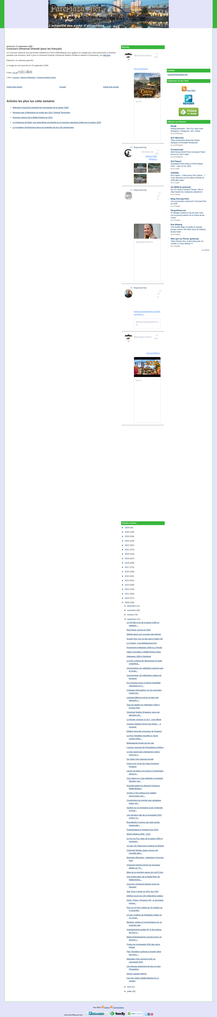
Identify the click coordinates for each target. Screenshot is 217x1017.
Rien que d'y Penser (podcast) (185, 239)
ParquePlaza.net (178, 210)
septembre (132, 619)
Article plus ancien (111, 87)
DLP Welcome (177, 138)
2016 (127, 571)
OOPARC (175, 173)
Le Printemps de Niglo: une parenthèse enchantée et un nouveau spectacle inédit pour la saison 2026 (57, 122)
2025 (127, 532)
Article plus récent (14, 87)
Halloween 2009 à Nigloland (139, 656)
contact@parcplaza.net (178, 74)
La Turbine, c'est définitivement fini (142, 643)
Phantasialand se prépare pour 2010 (142, 830)
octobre (130, 615)
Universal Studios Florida (46, 77)
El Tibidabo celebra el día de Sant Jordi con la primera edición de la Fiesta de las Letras (187, 215)
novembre (131, 610)
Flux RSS (188, 90)
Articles (105, 1007)
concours (16, 77)
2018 (127, 563)
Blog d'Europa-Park (180, 199)
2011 (127, 594)
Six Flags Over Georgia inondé (140, 759)
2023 (127, 541)
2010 (127, 598)
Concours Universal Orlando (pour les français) (34, 48)
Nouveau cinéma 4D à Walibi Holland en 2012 (33, 117)
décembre (131, 606)
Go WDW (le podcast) (181, 187)
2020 (127, 554)
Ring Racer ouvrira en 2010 (139, 630)
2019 (127, 558)
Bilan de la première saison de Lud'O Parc (145, 872)
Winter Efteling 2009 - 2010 (138, 834)
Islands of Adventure (28, 77)
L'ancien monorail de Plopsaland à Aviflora (145, 747)
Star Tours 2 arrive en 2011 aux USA (143, 891)
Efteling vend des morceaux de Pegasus (144, 731)
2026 (127, 527)
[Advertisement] (108, 35)
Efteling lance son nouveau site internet (144, 634)
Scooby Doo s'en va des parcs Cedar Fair (145, 639)
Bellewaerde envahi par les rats (140, 743)
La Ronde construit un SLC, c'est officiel (144, 719)
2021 (127, 549)
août (129, 987)
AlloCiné (106, 55)
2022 (127, 545)
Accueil (62, 87)
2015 (127, 576)
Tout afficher (206, 250)
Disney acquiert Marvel (136, 974)
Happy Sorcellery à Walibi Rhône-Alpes (144, 652)
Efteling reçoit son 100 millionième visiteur (145, 896)
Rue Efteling (176, 224)
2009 (127, 602)
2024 (127, 536)
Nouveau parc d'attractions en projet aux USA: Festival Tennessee (41, 112)
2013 (127, 585)
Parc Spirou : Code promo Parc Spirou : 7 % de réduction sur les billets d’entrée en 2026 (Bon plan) (188, 177)
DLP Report (176, 161)
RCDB (173, 126)
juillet (129, 991)
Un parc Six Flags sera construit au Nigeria (145, 846)
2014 (127, 580)
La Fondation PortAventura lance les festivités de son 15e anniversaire (43, 127)
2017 (127, 567)
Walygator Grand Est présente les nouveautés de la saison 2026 (41, 107)
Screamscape (177, 149)
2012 (127, 589)
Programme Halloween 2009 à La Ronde (144, 647)
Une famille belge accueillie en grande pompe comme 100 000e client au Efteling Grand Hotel (188, 229)
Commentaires (117, 1007)
